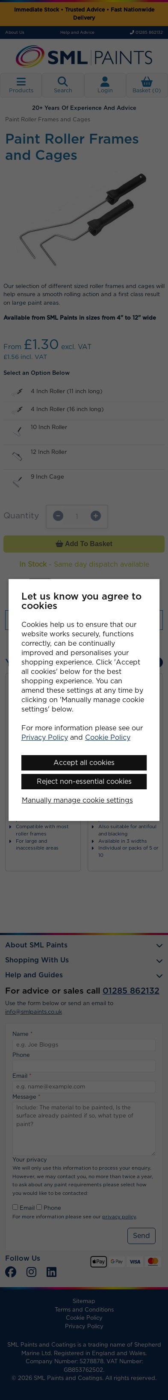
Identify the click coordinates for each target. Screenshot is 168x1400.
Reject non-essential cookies (84, 781)
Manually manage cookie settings (77, 800)
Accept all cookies (84, 762)
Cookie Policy (107, 737)
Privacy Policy (44, 737)
